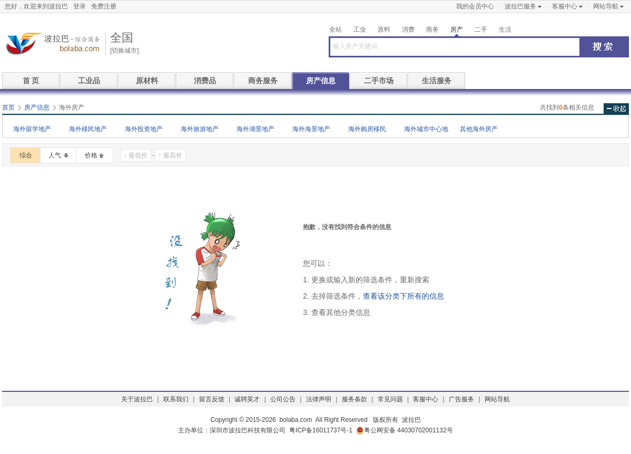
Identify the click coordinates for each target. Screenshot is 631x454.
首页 (8, 107)
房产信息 (321, 80)
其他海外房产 (479, 129)
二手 (481, 29)
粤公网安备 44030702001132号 (404, 431)
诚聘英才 (247, 399)
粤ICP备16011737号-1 (320, 430)
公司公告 (282, 399)
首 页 (31, 80)
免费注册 (103, 6)
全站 (335, 29)
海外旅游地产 (200, 129)
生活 (505, 29)
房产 (456, 29)
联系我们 (176, 399)
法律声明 (318, 399)
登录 (79, 6)
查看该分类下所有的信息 (403, 296)
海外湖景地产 (255, 129)
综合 (25, 155)
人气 (54, 155)
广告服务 (461, 399)
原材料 (147, 80)
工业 (359, 29)
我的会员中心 (475, 6)
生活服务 (436, 80)
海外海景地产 (311, 129)
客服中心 (564, 6)
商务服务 (263, 80)
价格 (91, 155)
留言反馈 (211, 399)
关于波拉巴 (137, 399)
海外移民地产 (88, 129)
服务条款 (354, 399)
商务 (432, 29)
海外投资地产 (144, 129)
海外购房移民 (367, 129)
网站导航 (605, 6)
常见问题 (390, 399)
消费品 (205, 80)
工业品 (89, 80)
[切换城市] (124, 50)
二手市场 (378, 80)
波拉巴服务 (520, 6)
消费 (408, 29)
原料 (384, 29)
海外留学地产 (32, 129)
